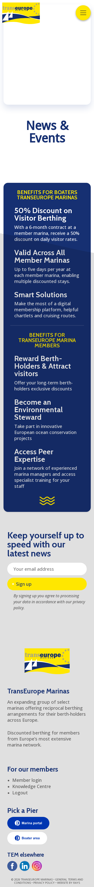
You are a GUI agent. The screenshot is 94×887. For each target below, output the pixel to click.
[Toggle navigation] (83, 12)
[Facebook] (12, 866)
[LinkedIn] (25, 866)
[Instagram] (37, 866)
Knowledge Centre (31, 786)
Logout (20, 793)
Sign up (24, 584)
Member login (27, 780)
